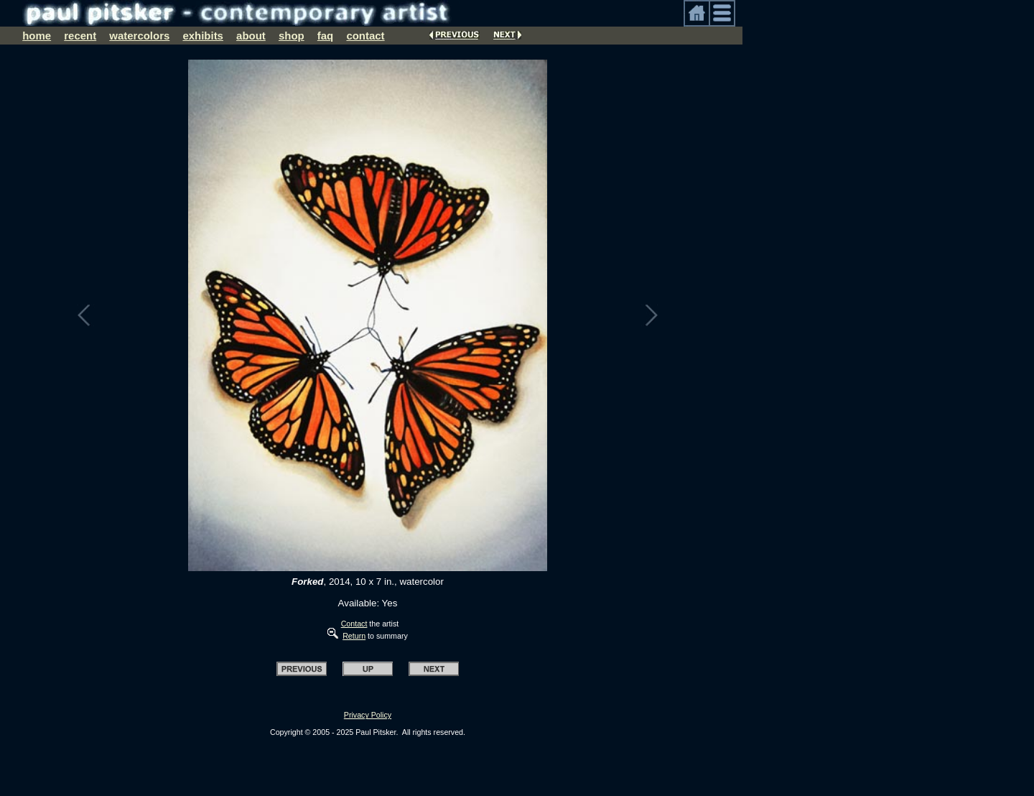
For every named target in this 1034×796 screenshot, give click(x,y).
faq (325, 35)
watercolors (139, 35)
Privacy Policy (367, 715)
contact (365, 35)
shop (291, 35)
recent (80, 35)
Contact (354, 623)
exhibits (202, 35)
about (251, 35)
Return (354, 635)
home (36, 35)
